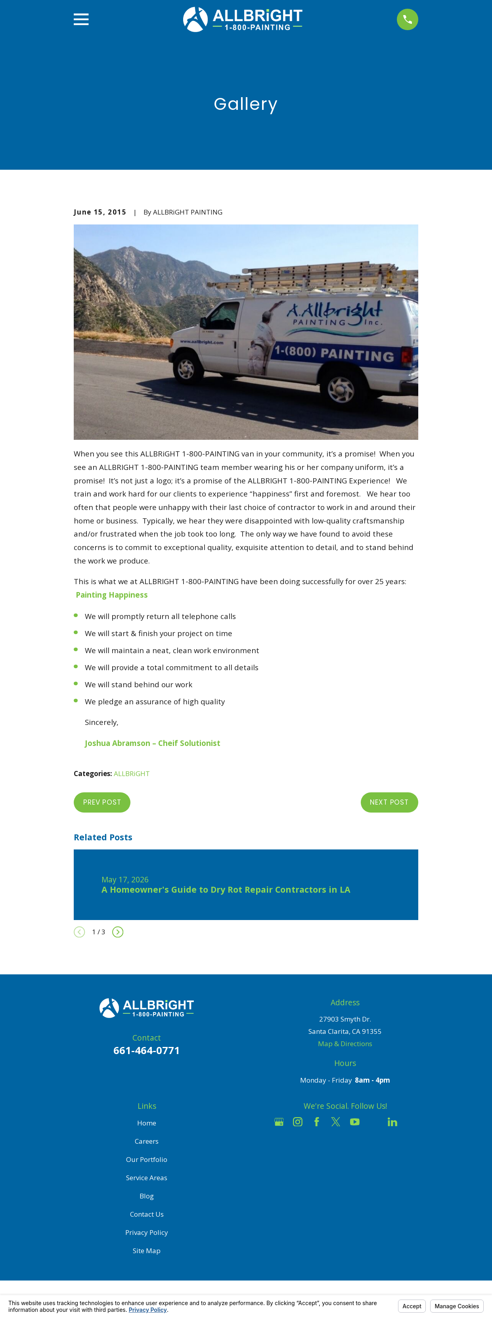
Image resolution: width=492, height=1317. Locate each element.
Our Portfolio (146, 1159)
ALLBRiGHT (132, 773)
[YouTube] (355, 1122)
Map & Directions (345, 1043)
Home (146, 1122)
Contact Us (147, 1214)
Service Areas (146, 1177)
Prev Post (102, 802)
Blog (147, 1195)
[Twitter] (336, 1122)
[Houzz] (374, 1122)
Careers (147, 1141)
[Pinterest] (411, 1122)
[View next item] (117, 931)
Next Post (389, 802)
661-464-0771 (146, 1050)
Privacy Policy (146, 1232)
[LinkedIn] (392, 1122)
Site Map (147, 1250)
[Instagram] (297, 1122)
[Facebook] (317, 1122)
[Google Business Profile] (279, 1122)
